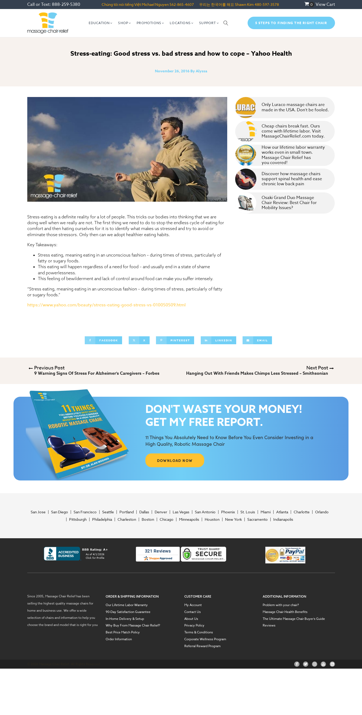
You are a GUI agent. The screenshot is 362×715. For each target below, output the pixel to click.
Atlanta (282, 512)
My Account (193, 605)
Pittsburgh (78, 519)
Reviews (269, 625)
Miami (266, 512)
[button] (101, 23)
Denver (161, 512)
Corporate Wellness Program (205, 639)
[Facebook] (103, 340)
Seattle (108, 512)
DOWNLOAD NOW (175, 460)
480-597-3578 (266, 4)
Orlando (322, 512)
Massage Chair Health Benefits (285, 612)
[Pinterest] (175, 340)
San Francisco (85, 512)
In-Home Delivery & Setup (125, 619)
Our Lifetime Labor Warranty (127, 605)
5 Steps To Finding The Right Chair (291, 23)
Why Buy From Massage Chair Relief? (133, 625)
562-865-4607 (181, 4)
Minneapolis (189, 519)
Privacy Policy (194, 625)
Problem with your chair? (281, 605)
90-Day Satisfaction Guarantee (128, 612)
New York (233, 519)
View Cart (325, 4)
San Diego (59, 512)
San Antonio (205, 512)
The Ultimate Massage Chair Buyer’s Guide (294, 619)
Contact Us (192, 612)
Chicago (166, 519)
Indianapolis (283, 519)
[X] (139, 340)
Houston (212, 519)
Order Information (119, 639)
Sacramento (257, 519)
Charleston (127, 519)
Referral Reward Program (202, 646)
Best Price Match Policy (123, 632)
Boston (148, 519)
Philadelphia (102, 519)
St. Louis (247, 512)
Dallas (144, 512)
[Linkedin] (218, 340)
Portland (126, 512)
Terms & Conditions (198, 632)
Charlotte (302, 512)
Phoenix (228, 512)
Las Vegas (181, 512)
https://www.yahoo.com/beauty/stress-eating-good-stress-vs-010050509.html (106, 305)
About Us (191, 619)
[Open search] (226, 23)
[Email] (257, 340)
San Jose (38, 512)
